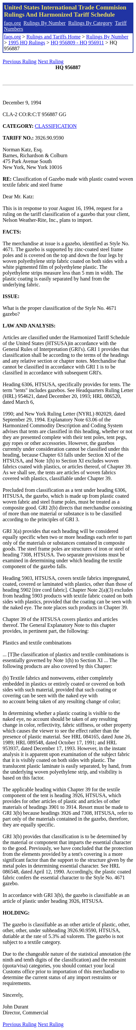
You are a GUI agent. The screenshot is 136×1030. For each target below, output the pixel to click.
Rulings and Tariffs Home (53, 36)
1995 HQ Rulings (26, 42)
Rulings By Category (90, 23)
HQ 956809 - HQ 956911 (77, 42)
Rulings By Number (45, 23)
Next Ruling (51, 61)
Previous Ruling (20, 61)
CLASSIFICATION (56, 126)
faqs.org (12, 23)
